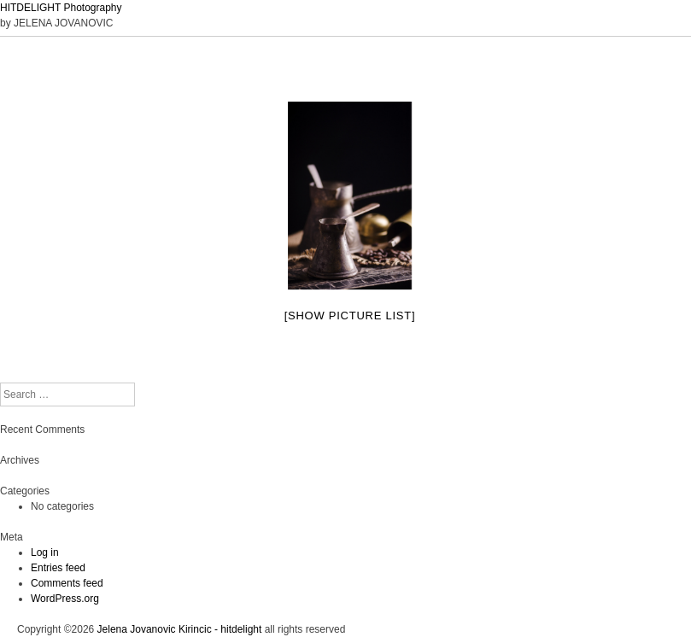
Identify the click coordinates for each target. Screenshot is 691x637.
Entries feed (58, 568)
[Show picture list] (350, 315)
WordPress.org (65, 599)
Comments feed (67, 583)
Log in (45, 552)
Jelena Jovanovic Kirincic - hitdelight (179, 629)
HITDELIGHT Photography (61, 8)
